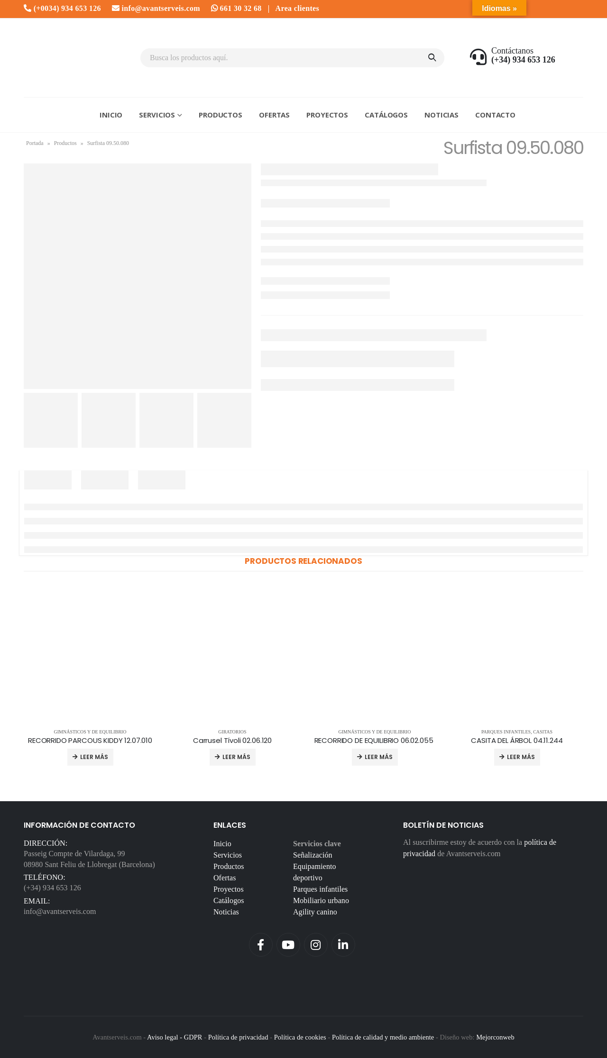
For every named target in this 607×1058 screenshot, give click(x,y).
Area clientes (297, 8)
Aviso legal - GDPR (174, 1037)
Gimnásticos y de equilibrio (90, 731)
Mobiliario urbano (321, 900)
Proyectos (327, 114)
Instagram (316, 945)
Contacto (495, 114)
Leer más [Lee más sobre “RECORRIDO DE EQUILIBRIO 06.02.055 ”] (379, 757)
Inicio (111, 114)
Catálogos (386, 114)
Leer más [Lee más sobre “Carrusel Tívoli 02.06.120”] (236, 757)
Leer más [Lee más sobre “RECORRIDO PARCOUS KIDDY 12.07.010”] (94, 757)
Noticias (441, 114)
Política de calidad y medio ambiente (383, 1037)
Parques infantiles (506, 731)
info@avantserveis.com (156, 8)
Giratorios (232, 731)
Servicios (157, 114)
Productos (220, 114)
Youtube (288, 945)
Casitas (542, 731)
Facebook (261, 945)
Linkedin (343, 945)
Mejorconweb (495, 1037)
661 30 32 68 (236, 8)
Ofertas (274, 114)
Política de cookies (300, 1037)
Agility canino (315, 912)
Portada (35, 143)
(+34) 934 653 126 (52, 888)
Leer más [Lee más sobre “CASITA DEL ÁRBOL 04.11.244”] (521, 757)
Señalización (312, 855)
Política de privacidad (238, 1037)
